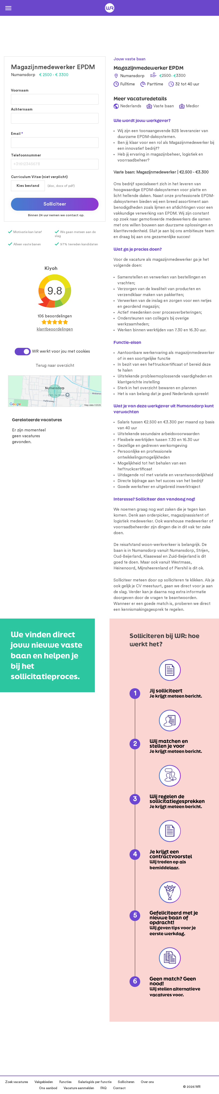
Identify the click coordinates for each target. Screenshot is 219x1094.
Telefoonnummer (26, 155)
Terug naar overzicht (55, 366)
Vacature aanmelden (79, 1088)
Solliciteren (126, 1082)
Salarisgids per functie (94, 1082)
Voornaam (20, 90)
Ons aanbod (48, 1088)
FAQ (103, 1088)
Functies (65, 1082)
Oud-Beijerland (127, 556)
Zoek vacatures (16, 1082)
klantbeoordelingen (55, 329)
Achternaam (22, 109)
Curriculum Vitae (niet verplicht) (39, 177)
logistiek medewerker (133, 521)
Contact (119, 1088)
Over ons (147, 1082)
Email (17, 133)
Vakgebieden (43, 1082)
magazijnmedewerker (194, 353)
